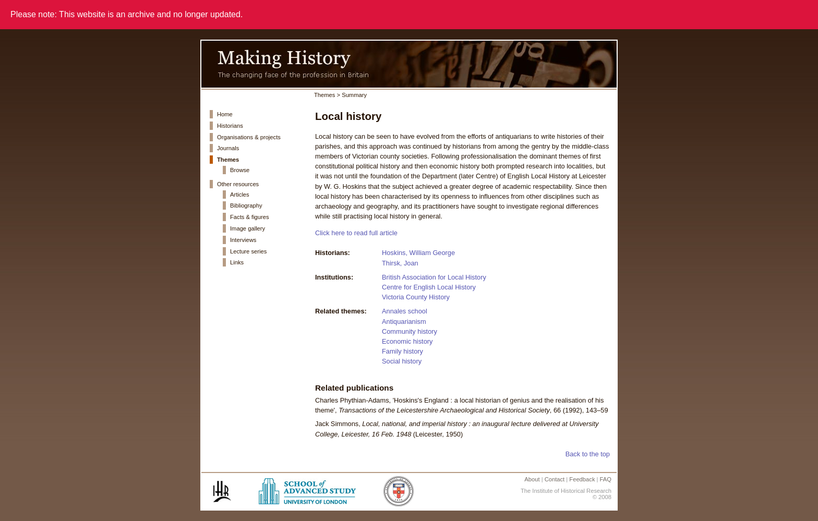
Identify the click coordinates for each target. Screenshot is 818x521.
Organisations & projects (249, 137)
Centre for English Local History (429, 287)
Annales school (404, 311)
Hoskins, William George (418, 253)
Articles (239, 194)
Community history (409, 331)
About (531, 479)
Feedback (582, 479)
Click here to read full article (356, 233)
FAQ (605, 479)
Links (237, 262)
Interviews (243, 240)
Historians (230, 126)
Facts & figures (249, 217)
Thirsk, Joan (400, 263)
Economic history (407, 341)
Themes (228, 159)
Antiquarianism (404, 321)
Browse (239, 170)
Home (225, 114)
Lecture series (248, 251)
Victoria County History (416, 297)
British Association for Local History (434, 277)
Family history (402, 351)
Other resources (238, 184)
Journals (228, 148)
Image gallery (247, 228)
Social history (402, 361)
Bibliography (246, 205)
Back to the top (588, 454)
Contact (555, 479)
